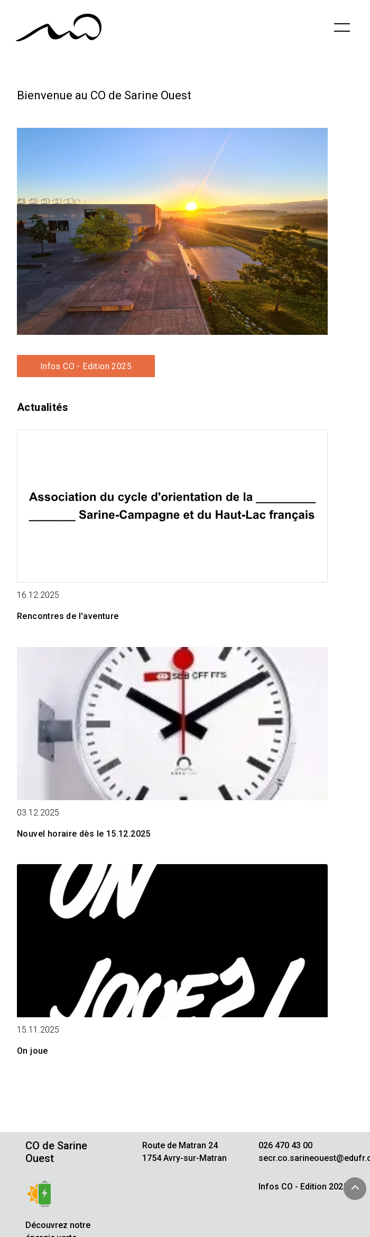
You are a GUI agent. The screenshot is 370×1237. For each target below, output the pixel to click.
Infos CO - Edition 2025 (86, 366)
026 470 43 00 (285, 1145)
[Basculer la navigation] (342, 27)
